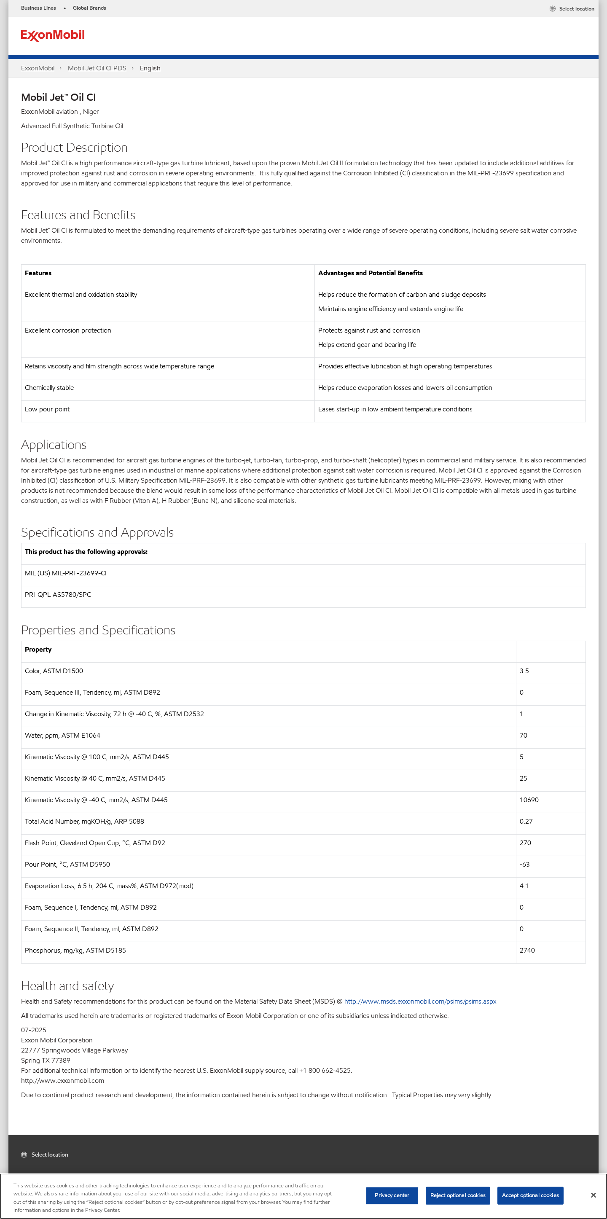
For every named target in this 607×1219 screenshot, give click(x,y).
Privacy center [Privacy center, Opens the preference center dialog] (392, 1195)
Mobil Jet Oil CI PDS (97, 68)
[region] (303, 1196)
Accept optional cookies (530, 1195)
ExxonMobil (37, 68)
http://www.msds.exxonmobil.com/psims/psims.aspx (420, 1001)
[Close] (593, 1195)
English (150, 68)
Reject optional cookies (458, 1195)
